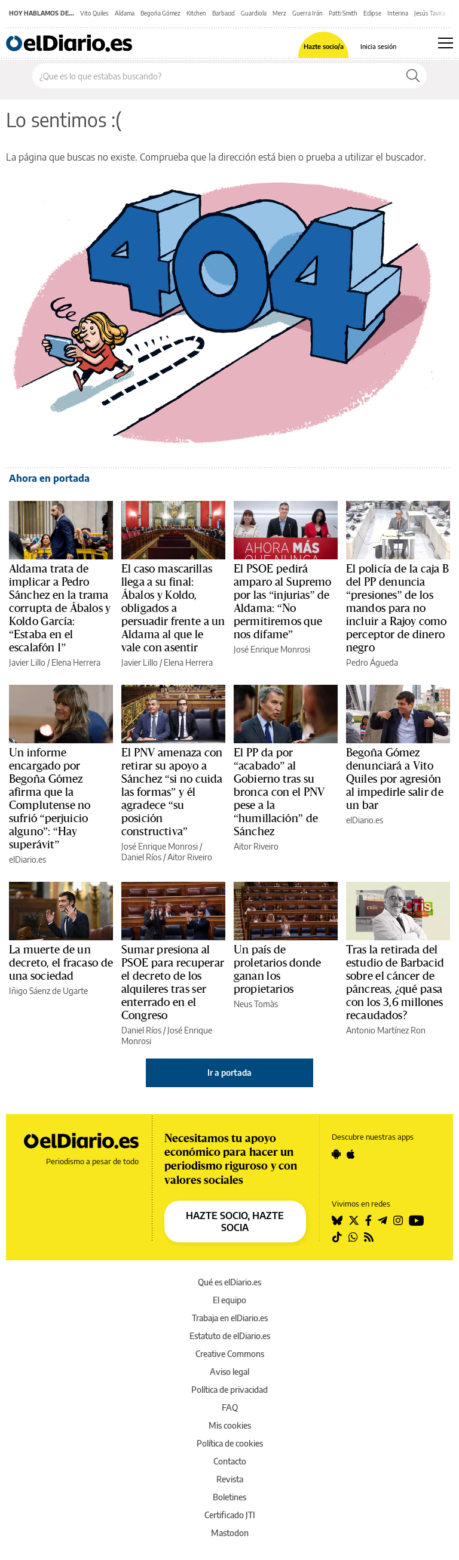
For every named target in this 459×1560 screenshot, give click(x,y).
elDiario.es (27, 859)
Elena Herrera (75, 662)
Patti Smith (343, 13)
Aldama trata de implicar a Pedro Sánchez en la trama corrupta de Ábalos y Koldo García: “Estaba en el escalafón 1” (60, 608)
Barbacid (223, 13)
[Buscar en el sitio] (216, 75)
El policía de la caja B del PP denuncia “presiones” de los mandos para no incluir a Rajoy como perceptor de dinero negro (397, 608)
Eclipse (372, 13)
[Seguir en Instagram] (398, 1220)
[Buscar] (413, 75)
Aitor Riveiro (189, 857)
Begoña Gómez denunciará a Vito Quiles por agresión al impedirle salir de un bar (394, 779)
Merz (279, 13)
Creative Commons (229, 1354)
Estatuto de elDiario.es (229, 1336)
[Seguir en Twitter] (353, 1220)
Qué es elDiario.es (229, 1282)
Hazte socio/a (324, 46)
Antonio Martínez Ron (386, 1030)
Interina (397, 13)
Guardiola (254, 13)
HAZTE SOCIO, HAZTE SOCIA (235, 1221)
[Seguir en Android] (336, 1154)
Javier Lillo (27, 662)
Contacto (229, 1461)
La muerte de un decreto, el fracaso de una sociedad (61, 963)
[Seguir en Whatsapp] (353, 1237)
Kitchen (196, 13)
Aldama (124, 13)
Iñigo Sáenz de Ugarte (48, 991)
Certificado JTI (229, 1515)
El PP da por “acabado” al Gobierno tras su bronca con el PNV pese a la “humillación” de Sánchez (279, 792)
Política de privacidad (229, 1389)
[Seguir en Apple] (351, 1154)
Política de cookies (230, 1443)
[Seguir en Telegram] (382, 1220)
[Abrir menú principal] (445, 43)
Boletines (229, 1497)
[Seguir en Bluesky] (337, 1220)
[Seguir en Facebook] (368, 1220)
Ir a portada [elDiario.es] (229, 1072)
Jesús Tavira (429, 13)
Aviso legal (229, 1372)
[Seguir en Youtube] (416, 1220)
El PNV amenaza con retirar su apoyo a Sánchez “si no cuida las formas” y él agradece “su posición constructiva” (172, 792)
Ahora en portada (49, 478)
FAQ (230, 1407)
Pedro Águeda (372, 662)
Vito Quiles (94, 13)
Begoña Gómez (160, 13)
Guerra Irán (307, 13)
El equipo (229, 1300)
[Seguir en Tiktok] (337, 1237)
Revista (229, 1479)
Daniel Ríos (141, 857)
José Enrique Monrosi (272, 649)
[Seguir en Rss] (369, 1237)
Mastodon (230, 1533)
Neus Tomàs (256, 1004)
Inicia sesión (378, 46)
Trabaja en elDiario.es (230, 1318)
